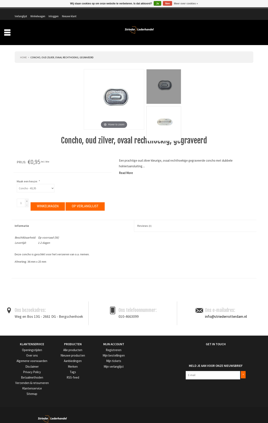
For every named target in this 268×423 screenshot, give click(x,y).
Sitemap (19, 386)
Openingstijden (23, 344)
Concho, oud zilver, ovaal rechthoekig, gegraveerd (62, 51)
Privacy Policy (23, 365)
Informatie (22, 220)
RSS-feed (60, 370)
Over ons (184, 33)
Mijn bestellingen (105, 349)
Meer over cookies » (186, 3)
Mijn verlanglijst (105, 360)
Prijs (164, 156)
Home (23, 51)
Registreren (102, 344)
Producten (162, 33)
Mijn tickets (102, 355)
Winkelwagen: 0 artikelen (237, 21)
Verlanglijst (194, 12)
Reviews (144, 220)
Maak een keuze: (171, 176)
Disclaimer (20, 360)
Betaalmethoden (24, 370)
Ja (157, 3)
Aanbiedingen (226, 33)
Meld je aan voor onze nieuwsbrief (205, 358)
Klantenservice (23, 381)
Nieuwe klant (243, 12)
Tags (58, 365)
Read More (24, 167)
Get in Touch (188, 338)
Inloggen (227, 12)
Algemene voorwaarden (28, 355)
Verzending (203, 33)
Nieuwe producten (65, 349)
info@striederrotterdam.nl (226, 310)
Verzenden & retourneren (29, 376)
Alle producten (63, 344)
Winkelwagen (211, 12)
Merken (246, 33)
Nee (167, 3)
